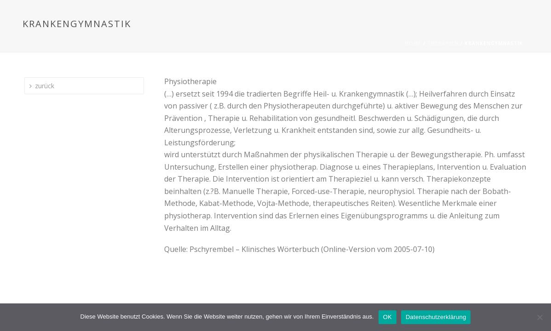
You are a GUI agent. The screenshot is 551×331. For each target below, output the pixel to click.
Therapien (443, 43)
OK (387, 317)
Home (413, 43)
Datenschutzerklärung (436, 317)
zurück (41, 85)
